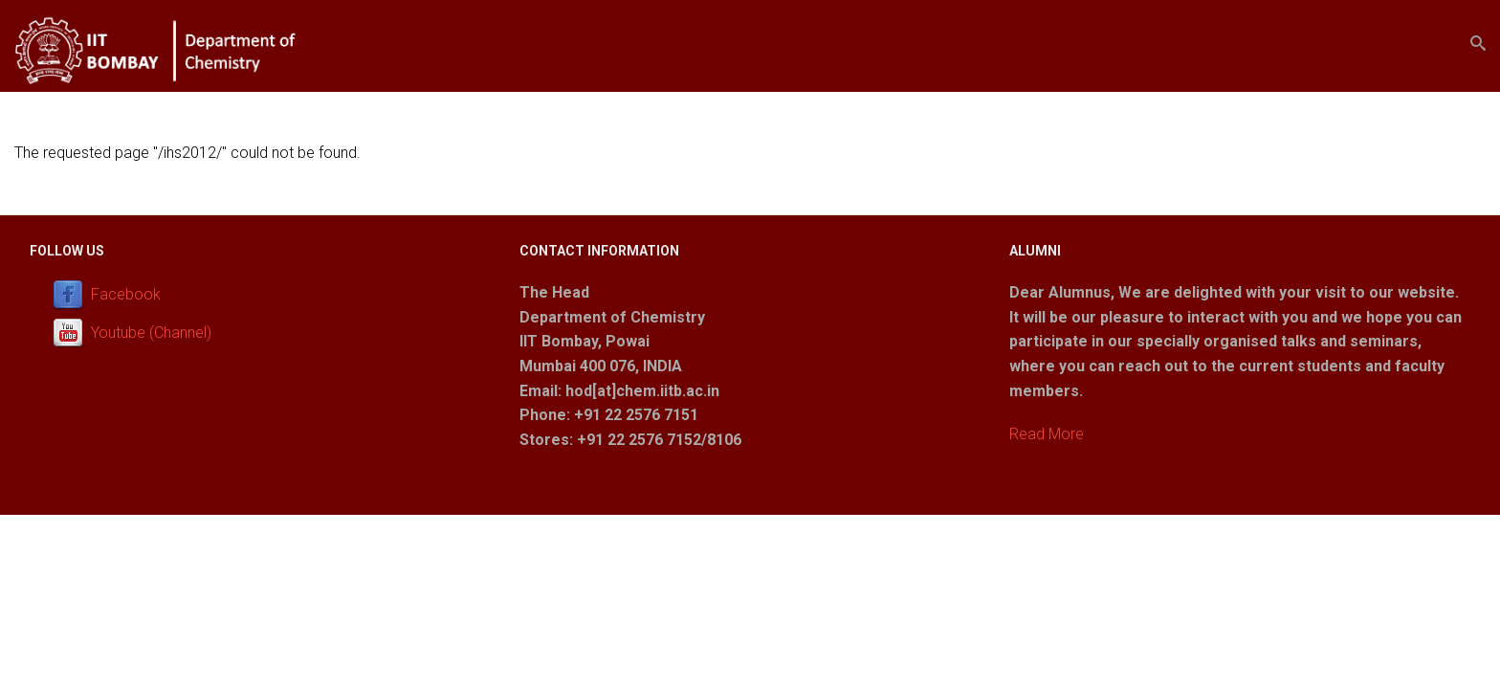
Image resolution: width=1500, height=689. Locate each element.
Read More (1046, 434)
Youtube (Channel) (151, 332)
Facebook (126, 294)
